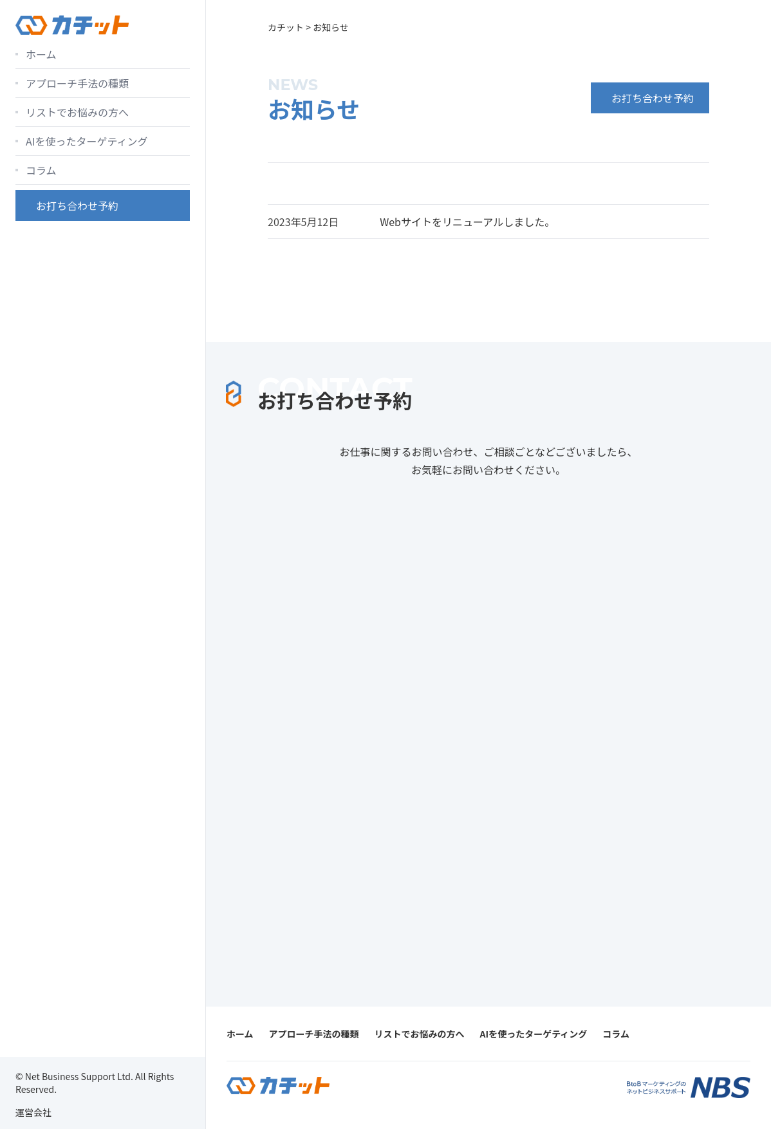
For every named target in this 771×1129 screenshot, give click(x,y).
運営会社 (33, 1112)
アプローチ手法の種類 (77, 83)
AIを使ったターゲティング (86, 141)
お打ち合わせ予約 (77, 205)
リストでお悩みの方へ (77, 112)
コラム (41, 170)
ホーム (41, 54)
